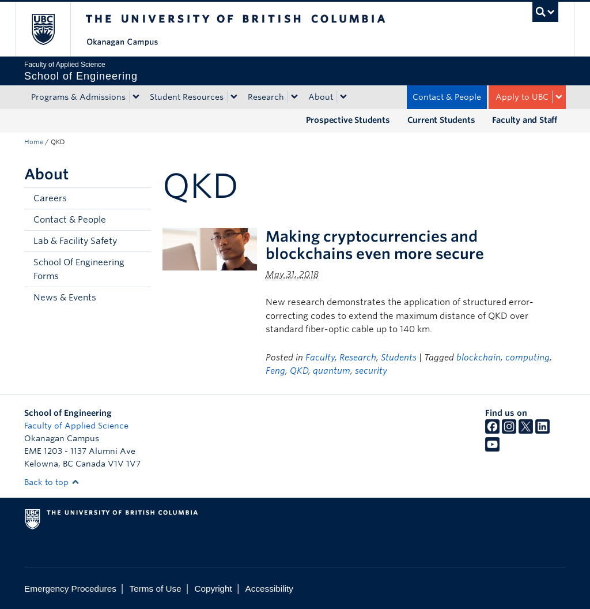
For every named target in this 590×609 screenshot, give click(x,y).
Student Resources (187, 97)
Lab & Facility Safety (75, 241)
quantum (331, 371)
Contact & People (447, 97)
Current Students (441, 120)
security (371, 371)
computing (527, 357)
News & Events (64, 297)
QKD (299, 371)
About (320, 97)
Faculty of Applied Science (76, 425)
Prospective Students (348, 120)
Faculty (320, 357)
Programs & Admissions (78, 97)
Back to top (52, 482)
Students (399, 357)
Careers (50, 198)
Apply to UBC (522, 97)
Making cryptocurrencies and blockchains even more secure (375, 245)
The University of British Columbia (51, 29)
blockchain (478, 357)
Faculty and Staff (524, 120)
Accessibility (269, 588)
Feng (275, 371)
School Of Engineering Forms (78, 269)
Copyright (213, 588)
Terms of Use (155, 588)
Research (266, 97)
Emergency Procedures (70, 588)
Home (33, 142)
